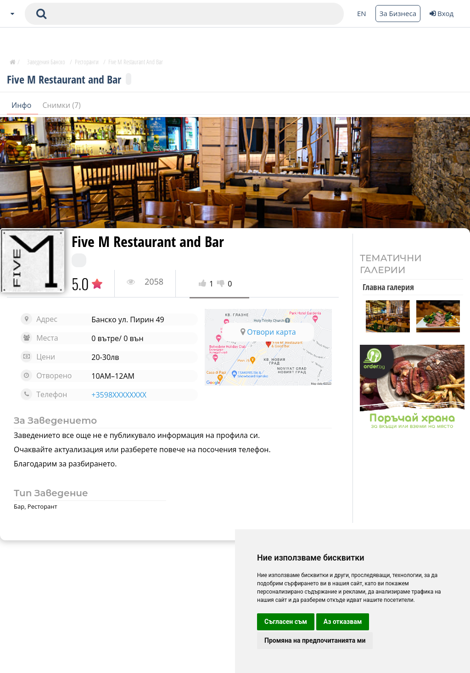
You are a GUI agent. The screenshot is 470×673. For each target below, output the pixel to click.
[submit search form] (41, 13)
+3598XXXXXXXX (118, 395)
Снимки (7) (62, 105)
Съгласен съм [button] (285, 621)
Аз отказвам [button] (343, 621)
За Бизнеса (398, 13)
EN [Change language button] (361, 13)
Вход (441, 13)
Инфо (22, 105)
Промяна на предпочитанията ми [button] (314, 640)
